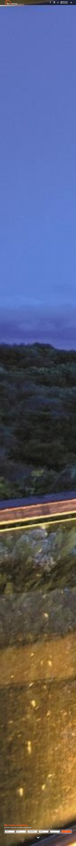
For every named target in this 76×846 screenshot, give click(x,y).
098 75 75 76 (64, 2)
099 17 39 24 (64, 3)
